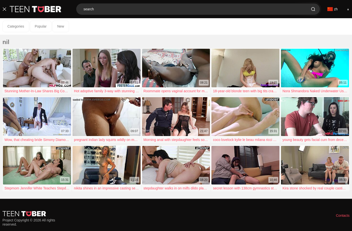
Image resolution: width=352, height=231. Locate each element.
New (60, 26)
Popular (41, 26)
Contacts (343, 215)
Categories (15, 26)
